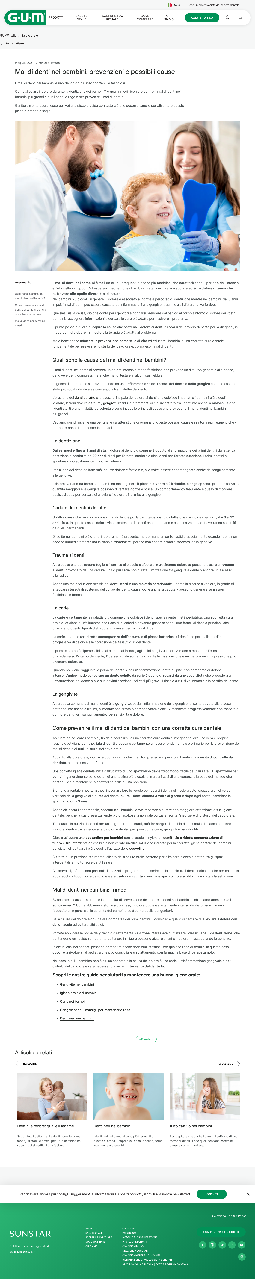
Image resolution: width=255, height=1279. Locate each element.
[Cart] (240, 18)
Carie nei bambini (73, 1001)
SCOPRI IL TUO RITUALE (112, 17)
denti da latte (85, 398)
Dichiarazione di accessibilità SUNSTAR (147, 1260)
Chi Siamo (169, 17)
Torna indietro (15, 43)
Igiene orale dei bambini (78, 993)
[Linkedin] (232, 1245)
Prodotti (56, 17)
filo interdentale (78, 843)
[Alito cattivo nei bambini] (205, 1096)
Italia (175, 5)
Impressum (129, 1233)
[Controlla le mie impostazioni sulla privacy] (242, 1257)
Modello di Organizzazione (139, 1237)
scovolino (137, 848)
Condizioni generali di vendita (141, 1255)
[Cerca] (225, 17)
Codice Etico (130, 1228)
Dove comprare (145, 17)
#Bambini (146, 1039)
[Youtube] (241, 1245)
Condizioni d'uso (133, 1246)
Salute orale (81, 17)
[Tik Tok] (222, 1245)
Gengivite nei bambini (77, 984)
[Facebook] (202, 1245)
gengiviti (109, 403)
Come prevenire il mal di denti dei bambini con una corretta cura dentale (31, 310)
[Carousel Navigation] (127, 1066)
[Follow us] (213, 5)
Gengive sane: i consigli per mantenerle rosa (95, 1010)
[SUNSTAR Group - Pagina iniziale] (40, 1233)
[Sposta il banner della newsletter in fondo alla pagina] (248, 1194)
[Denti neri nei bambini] (128, 1096)
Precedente (29, 1063)
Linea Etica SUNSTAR (135, 1251)
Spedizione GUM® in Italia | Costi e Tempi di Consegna (155, 1264)
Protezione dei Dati (134, 1242)
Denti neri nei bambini (77, 1018)
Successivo (225, 1063)
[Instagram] (212, 1245)
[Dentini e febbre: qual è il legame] (52, 1096)
